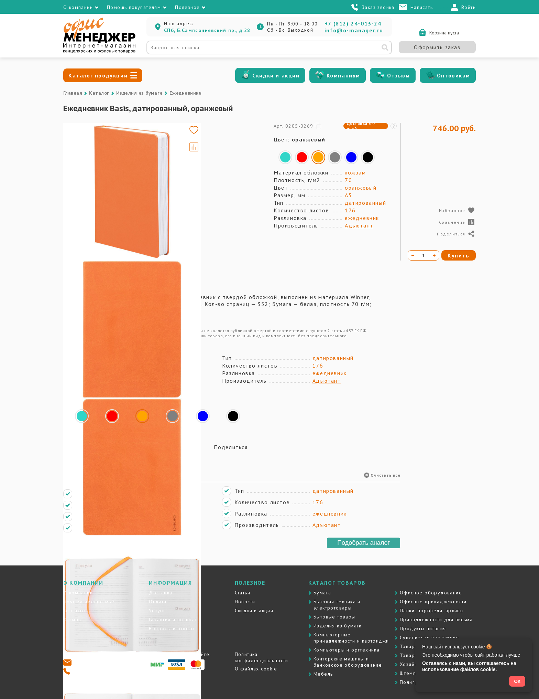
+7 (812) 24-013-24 (353, 23)
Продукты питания (423, 628)
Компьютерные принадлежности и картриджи (351, 638)
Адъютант (359, 225)
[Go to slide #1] (83, 137)
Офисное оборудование (431, 593)
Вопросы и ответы (172, 628)
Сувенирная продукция (429, 637)
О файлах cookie (256, 669)
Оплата (157, 602)
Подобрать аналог (363, 542)
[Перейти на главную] (99, 52)
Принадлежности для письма (436, 619)
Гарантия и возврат (173, 619)
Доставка (160, 593)
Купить (459, 255)
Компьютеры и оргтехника (347, 650)
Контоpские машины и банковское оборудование (348, 662)
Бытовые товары (334, 617)
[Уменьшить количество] (412, 255)
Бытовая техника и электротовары (337, 605)
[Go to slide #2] (83, 170)
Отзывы (398, 75)
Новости (245, 602)
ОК (517, 681)
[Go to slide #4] (83, 235)
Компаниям (343, 75)
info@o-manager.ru (353, 30)
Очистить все (382, 475)
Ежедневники (185, 93)
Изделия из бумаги (139, 93)
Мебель (323, 674)
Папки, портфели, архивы (432, 610)
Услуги (157, 610)
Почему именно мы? (89, 602)
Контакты (74, 610)
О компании (78, 593)
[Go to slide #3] (83, 202)
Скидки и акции (275, 75)
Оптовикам (453, 75)
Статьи (242, 593)
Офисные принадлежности (433, 602)
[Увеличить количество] (434, 255)
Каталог (99, 93)
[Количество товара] (423, 255)
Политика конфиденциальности (261, 657)
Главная (72, 93)
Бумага (322, 593)
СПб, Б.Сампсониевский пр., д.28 (207, 30)
